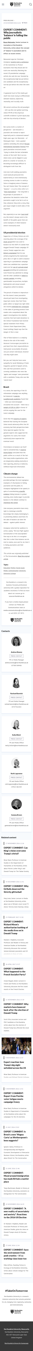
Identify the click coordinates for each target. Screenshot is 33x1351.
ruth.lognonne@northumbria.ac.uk (16, 784)
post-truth (24, 214)
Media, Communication (11, 571)
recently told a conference (20, 62)
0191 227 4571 (19, 613)
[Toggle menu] (3, 4)
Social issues (20, 568)
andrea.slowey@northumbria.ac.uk (16, 663)
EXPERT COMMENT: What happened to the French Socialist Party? (15, 971)
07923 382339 (16, 787)
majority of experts (20, 419)
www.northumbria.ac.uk (16, 596)
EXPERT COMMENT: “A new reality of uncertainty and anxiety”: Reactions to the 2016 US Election (16, 1213)
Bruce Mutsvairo (9, 42)
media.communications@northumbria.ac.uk (18, 610)
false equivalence (10, 192)
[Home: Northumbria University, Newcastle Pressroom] (16, 4)
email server (8, 242)
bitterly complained (10, 253)
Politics (13, 568)
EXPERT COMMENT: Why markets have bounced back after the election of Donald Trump (16, 1008)
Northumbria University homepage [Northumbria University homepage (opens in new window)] (16, 1343)
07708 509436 (16, 665)
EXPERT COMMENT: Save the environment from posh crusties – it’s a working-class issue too (16, 1254)
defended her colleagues (20, 307)
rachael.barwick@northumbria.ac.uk (16, 704)
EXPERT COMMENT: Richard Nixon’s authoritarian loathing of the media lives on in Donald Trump (16, 927)
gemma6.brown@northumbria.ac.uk (16, 825)
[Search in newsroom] (30, 4)
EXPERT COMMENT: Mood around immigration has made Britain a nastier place (16, 1177)
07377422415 (16, 707)
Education (7, 568)
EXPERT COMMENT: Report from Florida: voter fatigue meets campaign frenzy (14, 1097)
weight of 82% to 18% (11, 407)
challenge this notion (11, 503)
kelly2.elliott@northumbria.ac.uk (16, 745)
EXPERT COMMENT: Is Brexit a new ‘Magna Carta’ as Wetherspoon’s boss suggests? (15, 1136)
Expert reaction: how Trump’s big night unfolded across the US (15, 1065)
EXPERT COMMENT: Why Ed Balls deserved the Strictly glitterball (16, 889)
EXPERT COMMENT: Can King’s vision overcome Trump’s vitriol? (16, 850)
